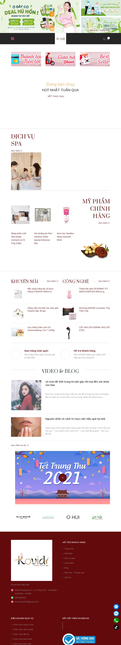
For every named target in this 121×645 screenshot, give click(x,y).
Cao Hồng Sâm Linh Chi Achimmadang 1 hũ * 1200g (41, 320)
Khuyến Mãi (24, 281)
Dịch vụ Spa (69, 482)
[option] (60, 16)
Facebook (71, 550)
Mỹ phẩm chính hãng (96, 209)
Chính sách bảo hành (22, 563)
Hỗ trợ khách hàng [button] (74, 466)
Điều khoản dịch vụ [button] (22, 542)
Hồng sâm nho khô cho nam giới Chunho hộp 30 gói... (43, 305)
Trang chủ (69, 473)
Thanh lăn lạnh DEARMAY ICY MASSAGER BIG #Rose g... (93, 290)
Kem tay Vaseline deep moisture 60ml (65, 236)
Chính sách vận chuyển (23, 553)
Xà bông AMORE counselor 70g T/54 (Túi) (94, 305)
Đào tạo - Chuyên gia (74, 496)
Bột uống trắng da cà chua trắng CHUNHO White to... (40, 290)
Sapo (89, 580)
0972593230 (20, 522)
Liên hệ (67, 501)
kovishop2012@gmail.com (27, 526)
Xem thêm (17, 151)
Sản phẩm (69, 487)
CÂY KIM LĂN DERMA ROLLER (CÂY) (94, 320)
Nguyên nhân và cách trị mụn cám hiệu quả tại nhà (75, 394)
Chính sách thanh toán (23, 549)
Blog (66, 492)
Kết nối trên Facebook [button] (76, 542)
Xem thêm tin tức (20, 419)
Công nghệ (76, 281)
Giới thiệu (68, 477)
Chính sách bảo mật (22, 568)
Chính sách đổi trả (21, 558)
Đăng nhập (105, 30)
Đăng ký (93, 30)
